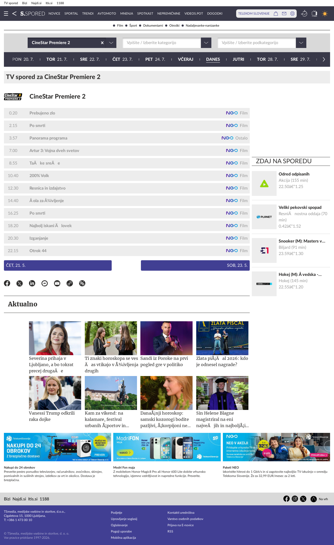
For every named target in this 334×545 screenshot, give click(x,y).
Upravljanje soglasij (124, 518)
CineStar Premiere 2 (57, 97)
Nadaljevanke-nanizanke (200, 25)
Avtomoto (107, 13)
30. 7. (179, 59)
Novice (54, 13)
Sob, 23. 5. (237, 265)
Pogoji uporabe (121, 531)
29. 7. (147, 59)
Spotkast (145, 13)
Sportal (71, 13)
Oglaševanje (119, 525)
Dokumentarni (151, 25)
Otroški (172, 25)
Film (118, 25)
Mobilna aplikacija (123, 537)
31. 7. (212, 59)
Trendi (87, 13)
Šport (131, 25)
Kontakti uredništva (181, 512)
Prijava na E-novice (181, 525)
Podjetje (116, 512)
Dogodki (214, 13)
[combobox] (32, 43)
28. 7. (113, 59)
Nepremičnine (168, 13)
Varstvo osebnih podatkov (185, 518)
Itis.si (49, 3)
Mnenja (126, 13)
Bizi (24, 3)
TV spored (11, 3)
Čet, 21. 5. (16, 265)
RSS (170, 531)
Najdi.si (36, 3)
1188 (60, 3)
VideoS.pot (193, 13)
